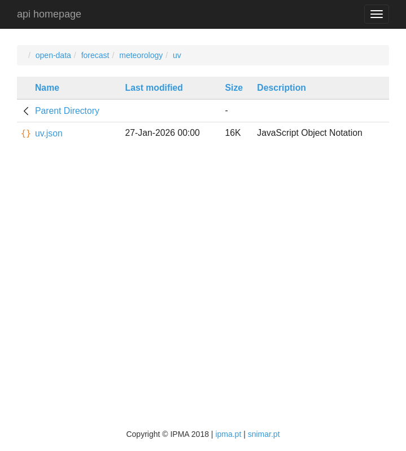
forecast (95, 55)
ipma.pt (228, 434)
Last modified (154, 87)
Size (234, 87)
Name (47, 87)
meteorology (141, 55)
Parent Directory (67, 111)
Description (281, 87)
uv (177, 55)
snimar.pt (264, 434)
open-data (53, 55)
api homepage (49, 14)
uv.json (49, 133)
